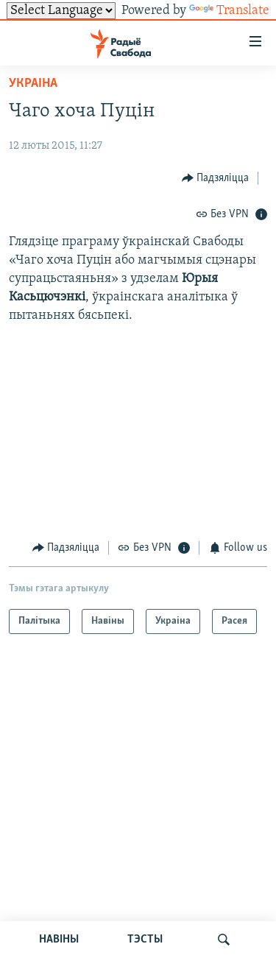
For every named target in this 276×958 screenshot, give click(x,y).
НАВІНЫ (59, 939)
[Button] (216, 178)
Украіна (33, 84)
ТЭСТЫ (145, 939)
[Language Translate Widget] (61, 10)
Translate (229, 11)
